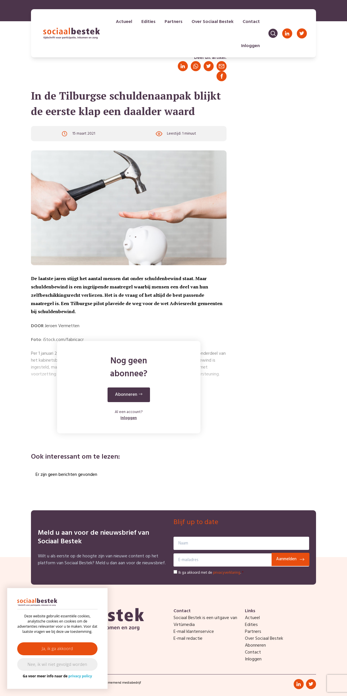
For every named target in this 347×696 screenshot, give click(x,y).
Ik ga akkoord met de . (210, 573)
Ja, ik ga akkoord (57, 648)
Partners (173, 22)
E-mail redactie (188, 638)
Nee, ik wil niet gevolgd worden (57, 664)
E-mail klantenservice (194, 631)
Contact (251, 22)
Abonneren (255, 645)
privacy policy (80, 676)
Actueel (124, 22)
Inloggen (250, 46)
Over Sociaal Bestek (212, 22)
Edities (148, 22)
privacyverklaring (226, 573)
